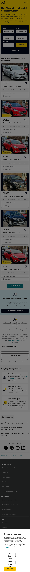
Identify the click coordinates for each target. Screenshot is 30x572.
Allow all (10, 569)
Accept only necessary (10, 562)
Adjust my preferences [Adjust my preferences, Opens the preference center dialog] (10, 555)
